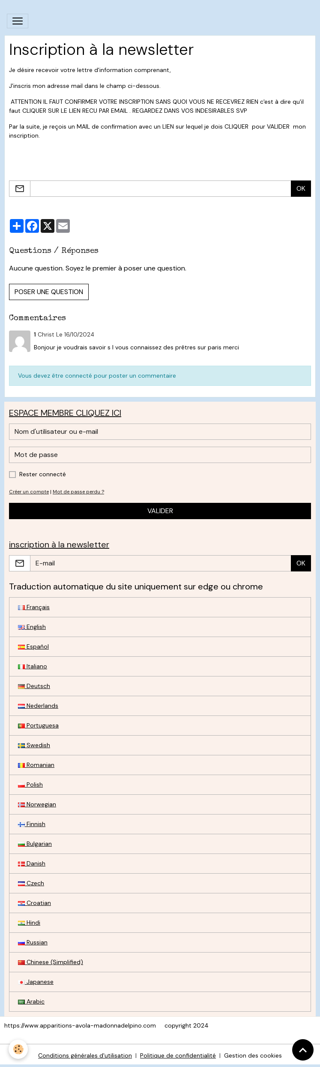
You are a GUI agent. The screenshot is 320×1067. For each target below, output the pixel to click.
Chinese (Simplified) (50, 962)
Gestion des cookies (253, 1055)
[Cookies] (18, 1049)
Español (33, 646)
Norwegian (37, 804)
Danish (31, 863)
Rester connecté (42, 474)
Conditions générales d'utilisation (85, 1055)
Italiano (32, 666)
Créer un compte (29, 492)
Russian (33, 942)
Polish (30, 784)
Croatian (34, 903)
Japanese (36, 982)
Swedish (34, 745)
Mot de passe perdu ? (78, 492)
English (32, 627)
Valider (160, 510)
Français (34, 607)
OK (300, 188)
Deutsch (34, 686)
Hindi (29, 922)
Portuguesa (38, 725)
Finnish (31, 824)
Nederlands (38, 705)
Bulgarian (35, 844)
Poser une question (49, 291)
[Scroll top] (303, 1050)
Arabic (31, 1001)
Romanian (36, 765)
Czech (31, 883)
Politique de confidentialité (178, 1055)
